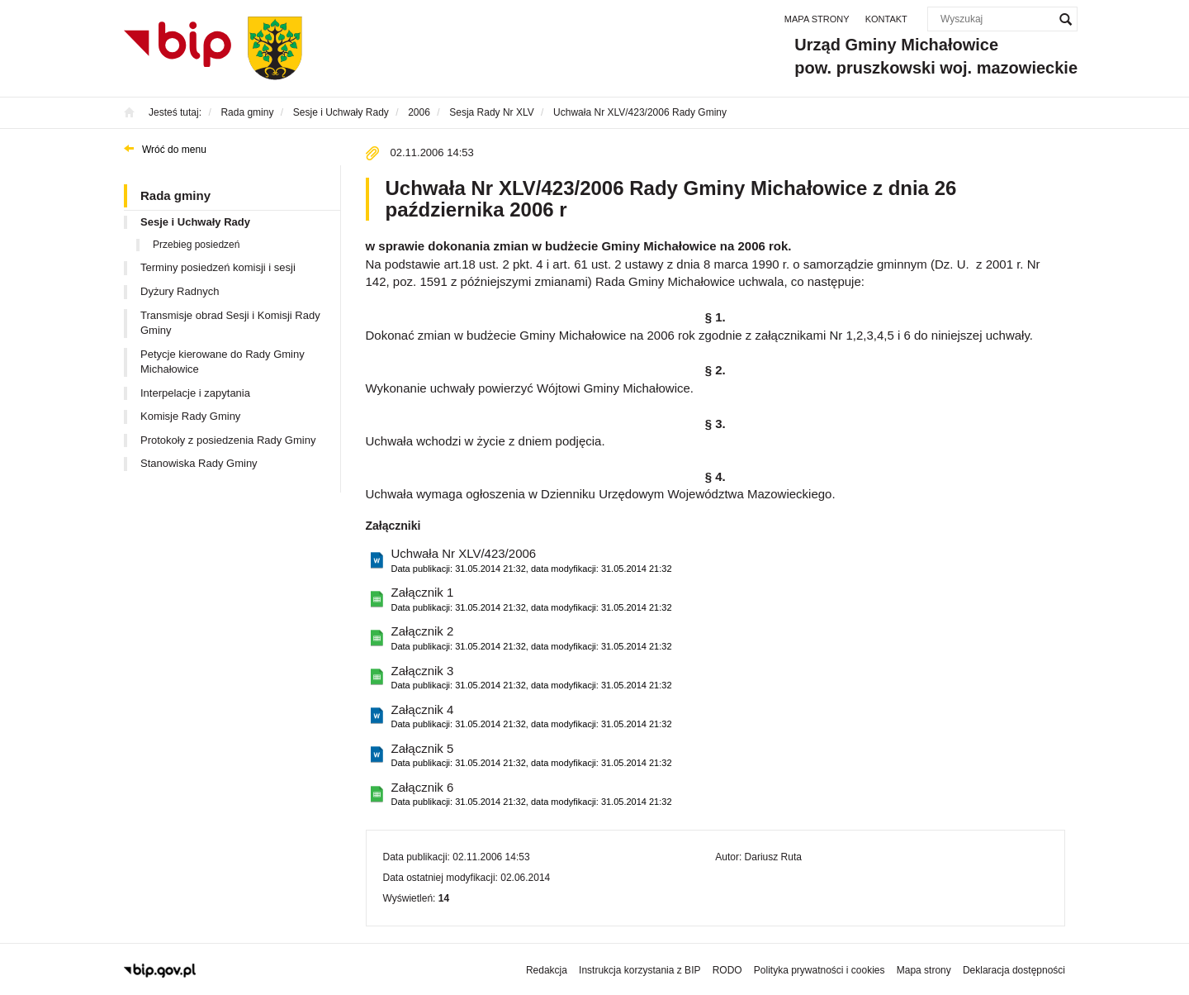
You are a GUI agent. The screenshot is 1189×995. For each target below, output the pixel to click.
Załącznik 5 (531, 755)
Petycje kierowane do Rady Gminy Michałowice (222, 362)
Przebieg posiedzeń (196, 244)
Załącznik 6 (531, 794)
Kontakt (886, 19)
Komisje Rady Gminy (190, 416)
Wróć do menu (174, 149)
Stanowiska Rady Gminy (199, 463)
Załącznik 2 (531, 638)
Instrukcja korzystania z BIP (639, 970)
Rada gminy (175, 195)
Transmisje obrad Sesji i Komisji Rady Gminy (230, 323)
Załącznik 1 (531, 599)
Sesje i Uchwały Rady (195, 222)
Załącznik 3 (531, 678)
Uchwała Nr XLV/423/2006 (531, 560)
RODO (727, 970)
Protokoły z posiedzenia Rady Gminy (227, 440)
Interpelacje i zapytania (195, 393)
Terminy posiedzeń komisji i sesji (218, 267)
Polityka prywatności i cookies (819, 970)
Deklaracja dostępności (1014, 970)
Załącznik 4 (531, 716)
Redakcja (546, 970)
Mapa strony (817, 19)
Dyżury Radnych (179, 291)
